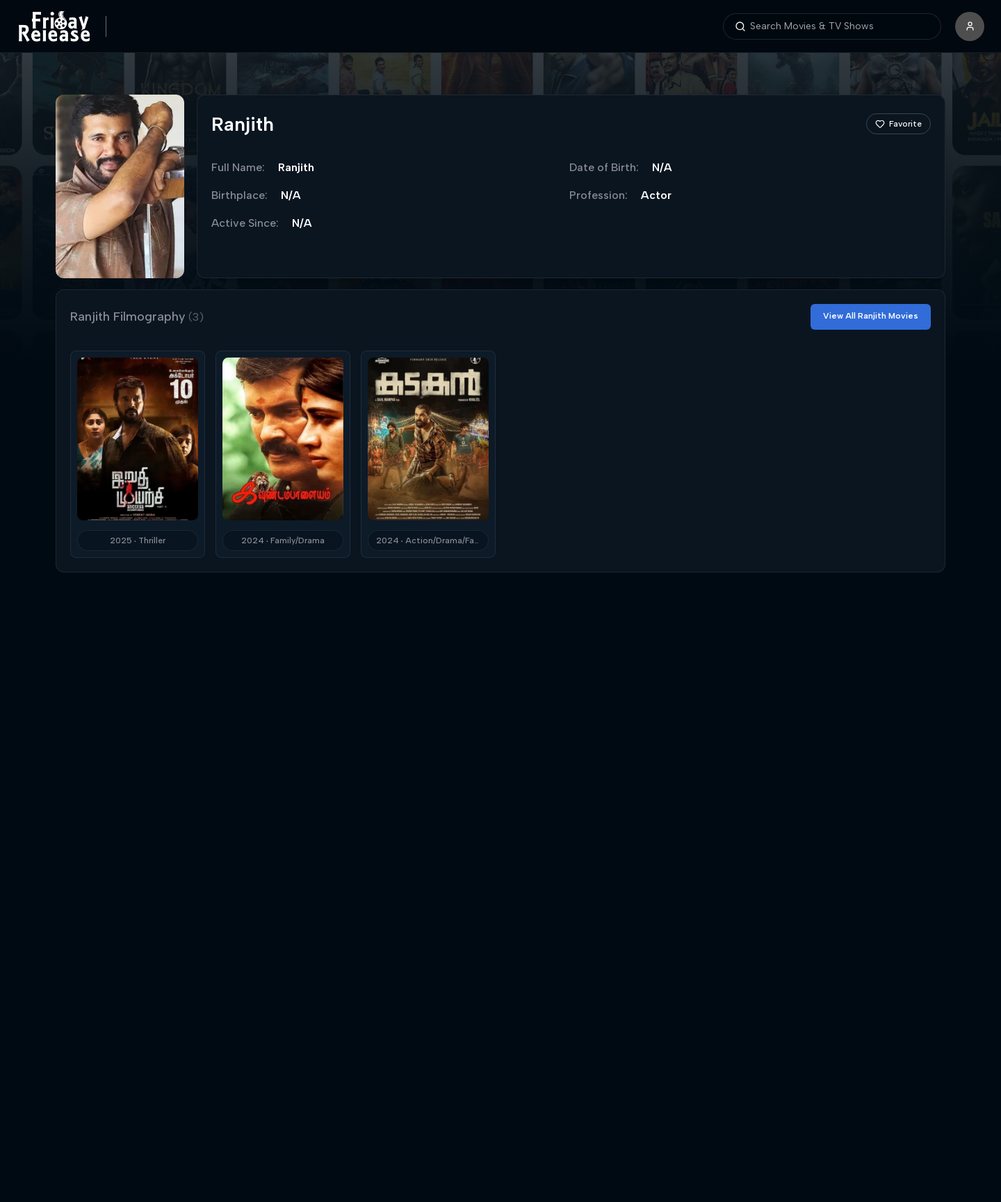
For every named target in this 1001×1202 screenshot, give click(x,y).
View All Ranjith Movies (870, 316)
